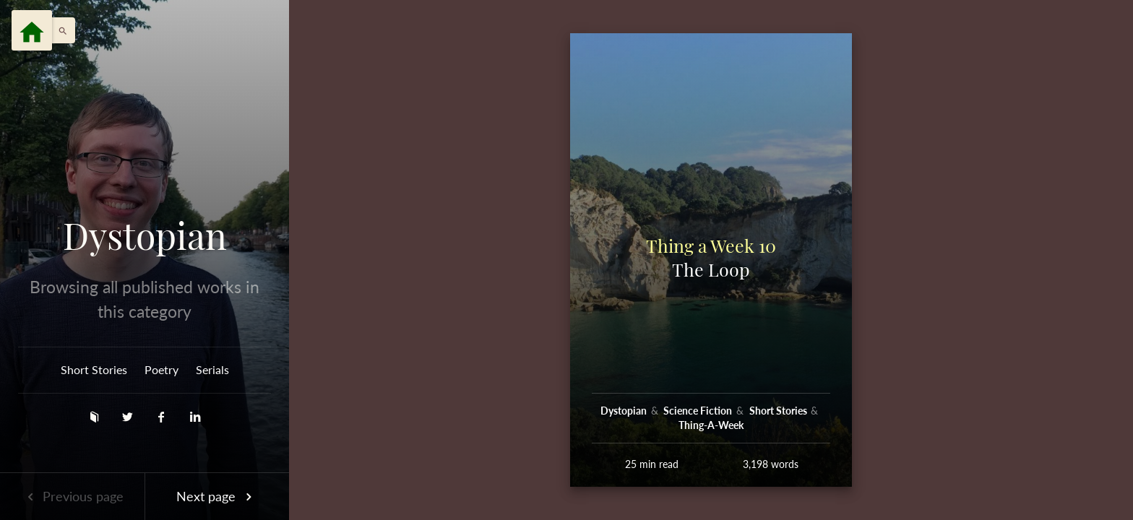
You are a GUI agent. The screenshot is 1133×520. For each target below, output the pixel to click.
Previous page (72, 496)
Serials (212, 369)
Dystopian (145, 235)
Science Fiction (698, 410)
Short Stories (94, 369)
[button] (59, 30)
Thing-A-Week (711, 425)
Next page (216, 496)
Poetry (161, 369)
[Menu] (32, 30)
